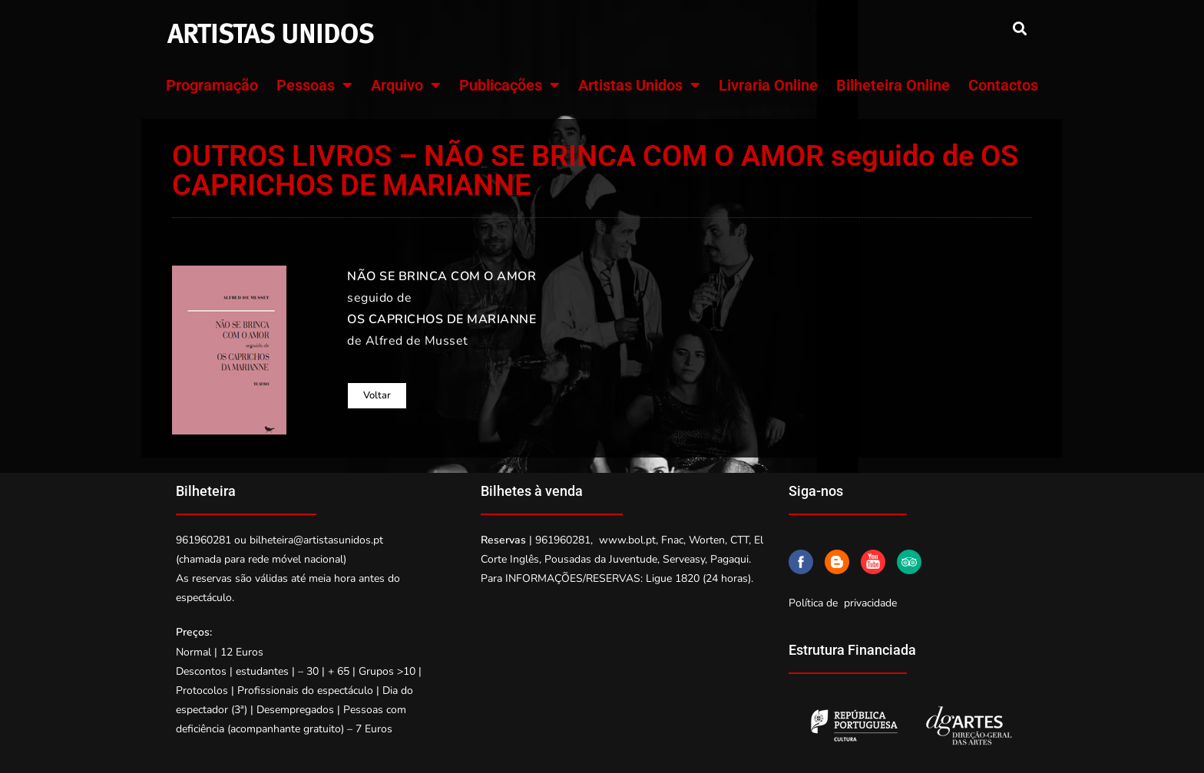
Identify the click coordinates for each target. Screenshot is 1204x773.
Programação (212, 85)
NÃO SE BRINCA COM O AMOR (441, 276)
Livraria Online (768, 85)
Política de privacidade (843, 603)
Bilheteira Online (893, 85)
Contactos (1003, 85)
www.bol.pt (627, 540)
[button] (1019, 28)
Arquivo (406, 85)
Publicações (509, 85)
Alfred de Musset (417, 340)
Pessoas (314, 85)
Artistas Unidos (639, 85)
